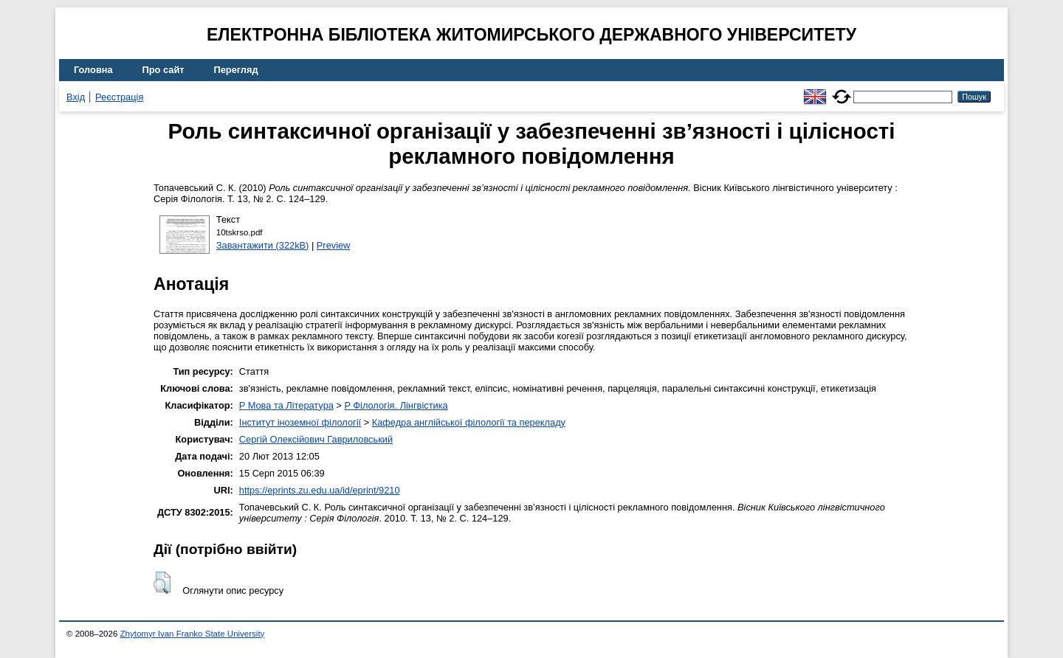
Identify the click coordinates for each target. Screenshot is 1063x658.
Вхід (75, 97)
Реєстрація (119, 97)
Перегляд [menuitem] (236, 69)
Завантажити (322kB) (262, 245)
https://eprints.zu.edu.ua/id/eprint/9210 (319, 490)
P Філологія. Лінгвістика (395, 405)
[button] (162, 583)
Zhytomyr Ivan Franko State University (192, 633)
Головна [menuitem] (93, 69)
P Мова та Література (286, 405)
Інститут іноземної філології (300, 422)
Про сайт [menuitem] (163, 69)
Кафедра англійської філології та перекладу (468, 422)
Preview (334, 245)
